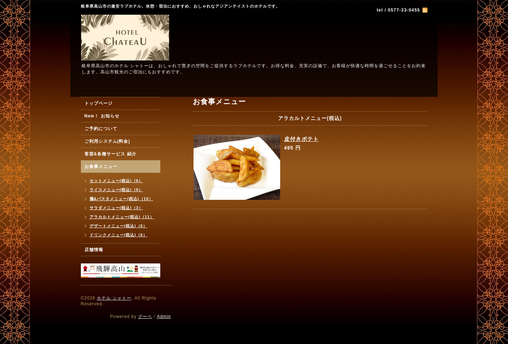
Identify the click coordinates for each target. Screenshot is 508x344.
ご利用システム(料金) (107, 141)
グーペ (145, 316)
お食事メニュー (100, 166)
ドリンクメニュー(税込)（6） (118, 235)
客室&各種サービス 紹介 (110, 153)
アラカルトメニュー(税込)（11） (122, 217)
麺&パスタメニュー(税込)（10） (121, 199)
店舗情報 (93, 249)
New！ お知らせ (102, 116)
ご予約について (100, 128)
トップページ (98, 103)
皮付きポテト (301, 139)
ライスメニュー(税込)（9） (116, 190)
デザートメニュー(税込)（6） (118, 226)
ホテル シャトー (114, 298)
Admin (164, 316)
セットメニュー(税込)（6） (116, 181)
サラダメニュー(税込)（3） (116, 208)
